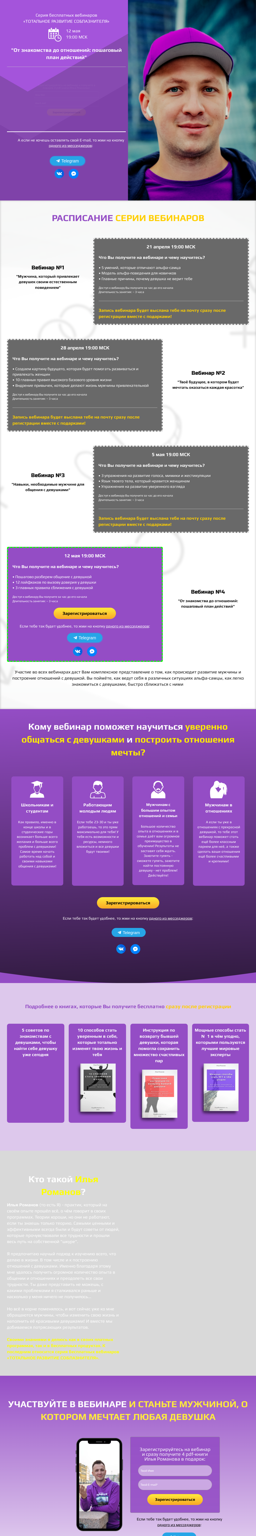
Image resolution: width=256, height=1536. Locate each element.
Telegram (67, 161)
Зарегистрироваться (66, 119)
